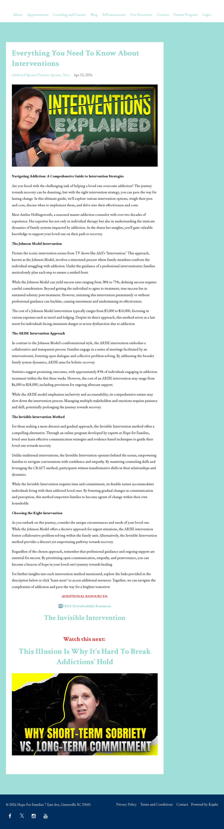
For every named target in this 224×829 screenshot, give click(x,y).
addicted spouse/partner (30, 75)
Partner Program (185, 14)
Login (206, 14)
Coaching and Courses (69, 14)
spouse (56, 75)
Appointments (37, 14)
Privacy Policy (123, 804)
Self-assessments (114, 14)
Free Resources (141, 14)
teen (66, 75)
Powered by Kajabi (204, 804)
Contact (163, 14)
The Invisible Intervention (84, 617)
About (17, 14)
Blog (94, 14)
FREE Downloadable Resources (87, 606)
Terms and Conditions (154, 804)
